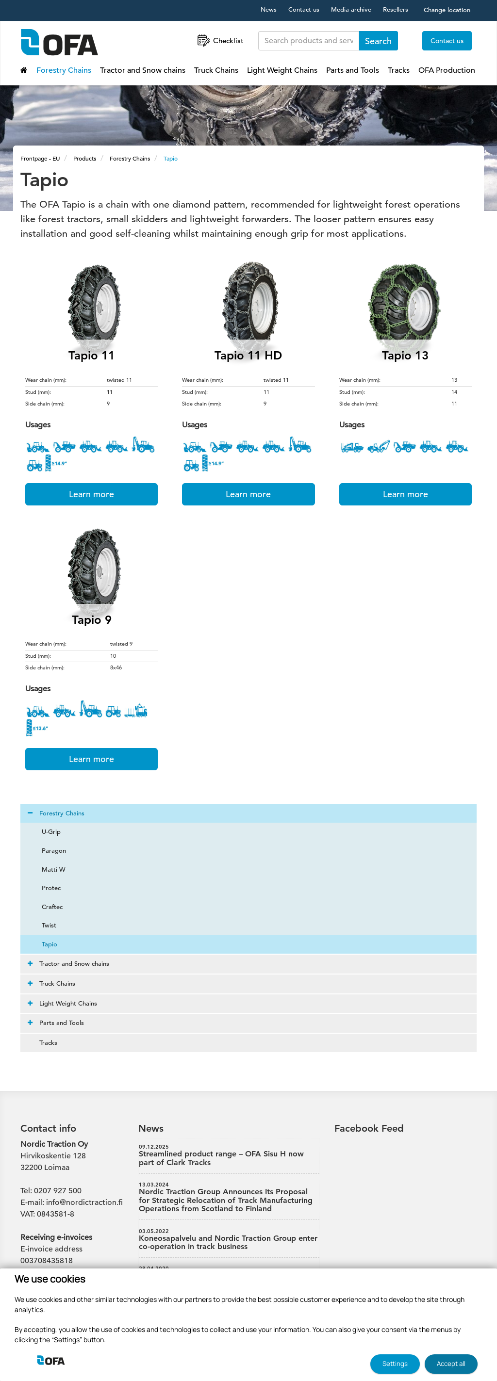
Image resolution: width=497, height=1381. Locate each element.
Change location (447, 10)
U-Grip (45, 832)
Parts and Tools (352, 70)
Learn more (91, 494)
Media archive (351, 9)
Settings (395, 1363)
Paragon (48, 850)
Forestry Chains (63, 70)
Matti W (48, 869)
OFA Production (446, 70)
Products (84, 158)
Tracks (399, 70)
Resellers (395, 9)
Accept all (451, 1363)
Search (378, 41)
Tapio (171, 158)
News (269, 9)
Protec (45, 888)
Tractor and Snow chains (142, 70)
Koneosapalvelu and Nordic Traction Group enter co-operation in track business (229, 1239)
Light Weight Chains (282, 70)
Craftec (46, 907)
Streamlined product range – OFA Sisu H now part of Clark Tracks (229, 1155)
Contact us (303, 9)
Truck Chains (216, 70)
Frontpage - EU (40, 158)
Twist (43, 925)
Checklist (220, 40)
